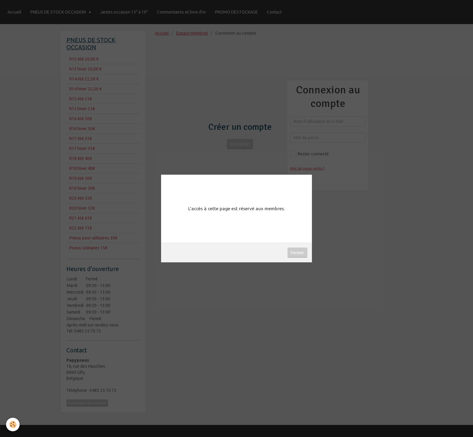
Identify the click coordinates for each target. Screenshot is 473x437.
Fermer (297, 252)
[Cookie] (13, 424)
